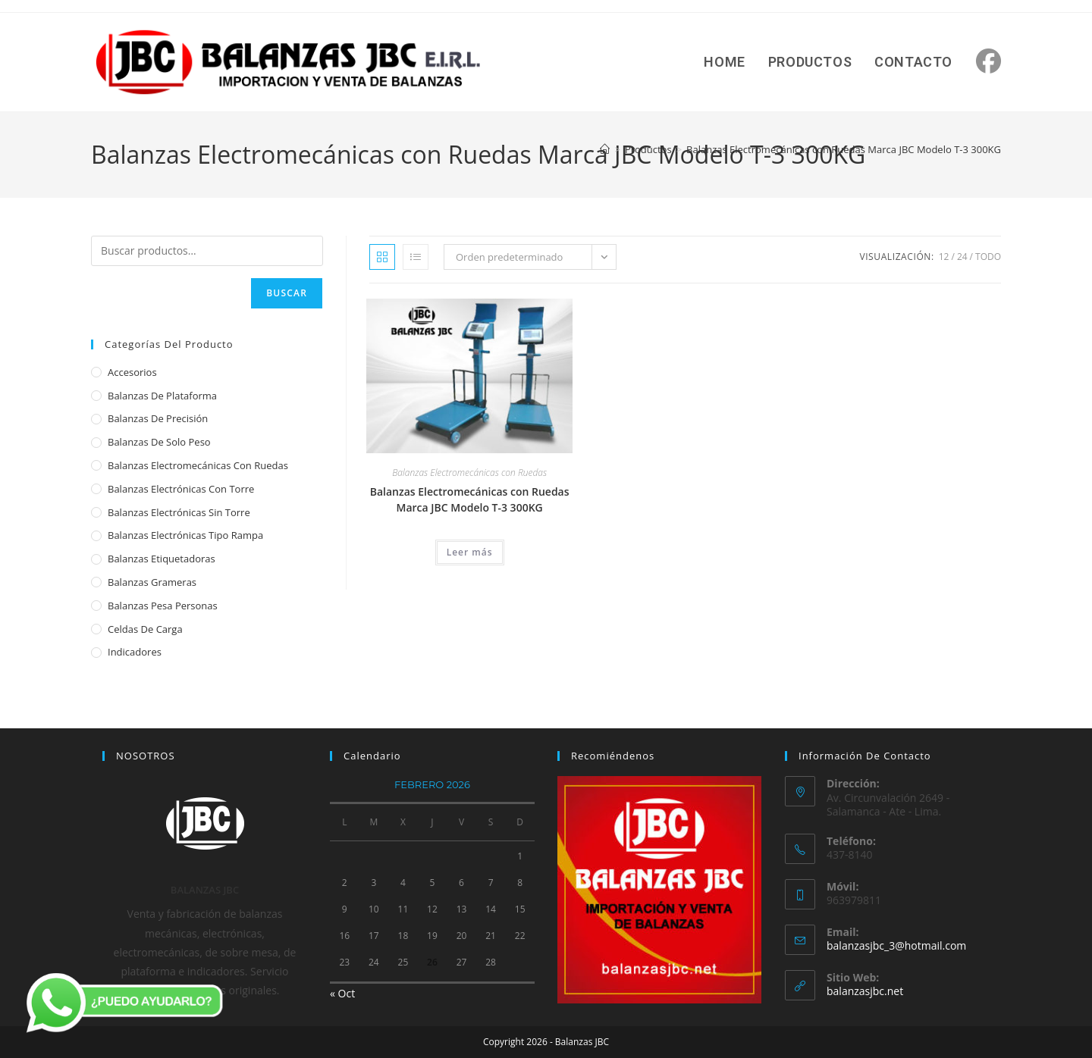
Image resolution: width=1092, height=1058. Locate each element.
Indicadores (135, 652)
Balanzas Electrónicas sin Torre (179, 512)
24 (962, 256)
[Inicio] (605, 149)
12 (944, 256)
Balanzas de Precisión (158, 418)
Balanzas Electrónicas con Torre (181, 489)
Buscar (286, 292)
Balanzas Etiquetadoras (161, 558)
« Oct (342, 993)
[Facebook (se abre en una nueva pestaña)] (988, 61)
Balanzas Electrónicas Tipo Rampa (185, 535)
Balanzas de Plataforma (162, 395)
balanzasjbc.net (865, 991)
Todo (988, 256)
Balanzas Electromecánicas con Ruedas (469, 472)
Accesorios (132, 372)
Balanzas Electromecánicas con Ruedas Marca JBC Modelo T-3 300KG (843, 149)
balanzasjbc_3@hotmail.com (896, 945)
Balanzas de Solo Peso (159, 442)
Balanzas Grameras (152, 582)
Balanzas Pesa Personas (163, 605)
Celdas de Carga (145, 629)
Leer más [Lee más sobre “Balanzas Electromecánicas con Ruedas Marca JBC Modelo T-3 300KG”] (470, 552)
